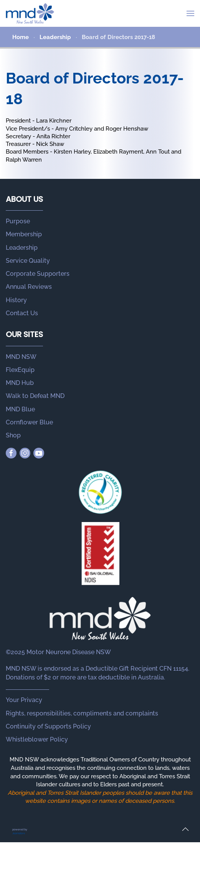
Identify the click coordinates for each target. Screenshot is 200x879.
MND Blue (20, 409)
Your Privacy (24, 700)
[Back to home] (30, 13)
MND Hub (20, 382)
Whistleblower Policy (37, 739)
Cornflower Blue (29, 422)
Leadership (22, 247)
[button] (190, 13)
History (16, 300)
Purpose (18, 221)
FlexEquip (20, 369)
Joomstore (18, 833)
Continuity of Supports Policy (48, 726)
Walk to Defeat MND (35, 395)
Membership (24, 234)
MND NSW (21, 356)
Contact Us (22, 313)
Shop (13, 435)
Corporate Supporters (37, 273)
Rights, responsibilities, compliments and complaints (82, 713)
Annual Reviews (29, 286)
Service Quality (28, 260)
